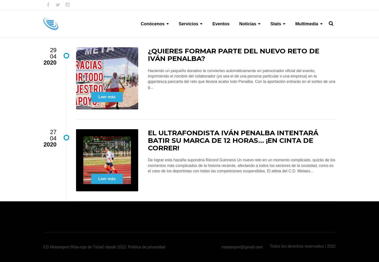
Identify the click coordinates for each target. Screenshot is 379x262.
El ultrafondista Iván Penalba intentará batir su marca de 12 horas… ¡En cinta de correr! (233, 140)
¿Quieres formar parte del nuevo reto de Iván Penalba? (233, 55)
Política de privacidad (146, 247)
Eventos (220, 23)
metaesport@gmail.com (242, 247)
